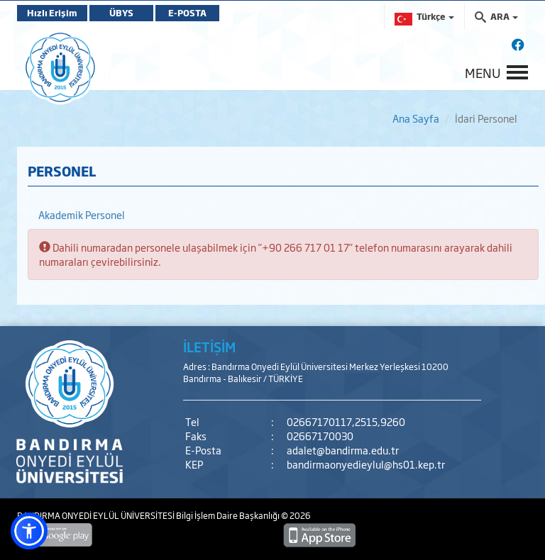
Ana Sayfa (415, 118)
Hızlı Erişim (52, 12)
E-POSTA (187, 12)
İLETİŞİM (209, 346)
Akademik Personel (81, 214)
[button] (29, 531)
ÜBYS (121, 12)
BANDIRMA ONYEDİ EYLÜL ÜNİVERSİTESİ (96, 515)
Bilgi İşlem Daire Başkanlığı (228, 515)
